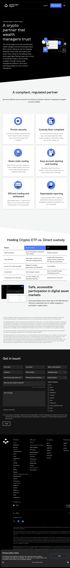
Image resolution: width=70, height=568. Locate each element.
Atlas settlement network (17, 477)
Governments (33, 470)
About (48, 443)
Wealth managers (34, 452)
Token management (16, 457)
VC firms (32, 465)
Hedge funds (33, 463)
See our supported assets (38, 387)
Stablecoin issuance (15, 486)
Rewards (15, 472)
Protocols (32, 456)
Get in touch (56, 5)
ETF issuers (33, 449)
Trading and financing (16, 446)
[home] (11, 5)
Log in (45, 5)
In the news (49, 455)
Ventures (49, 453)
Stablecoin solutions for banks (16, 493)
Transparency (16, 497)
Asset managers (34, 447)
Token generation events (17, 453)
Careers (49, 450)
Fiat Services (16, 481)
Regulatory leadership (49, 447)
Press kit (49, 458)
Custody (15, 463)
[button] (64, 5)
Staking (15, 469)
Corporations (33, 459)
